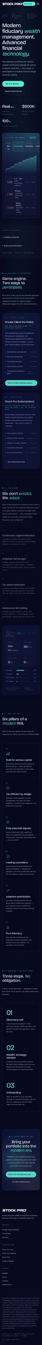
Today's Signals (8, 1261)
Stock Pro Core (7, 1250)
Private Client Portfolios (10, 1230)
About (4, 1277)
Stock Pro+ (6, 1257)
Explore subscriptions (13, 91)
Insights (5, 1273)
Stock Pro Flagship (9, 1253)
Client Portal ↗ (7, 1285)
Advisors (5, 1237)
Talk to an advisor (13, 84)
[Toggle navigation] (38, 4)
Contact (5, 1281)
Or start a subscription (21, 1184)
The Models (6, 1234)
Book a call (29, 4)
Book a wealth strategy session (21, 385)
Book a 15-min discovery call (20, 1177)
